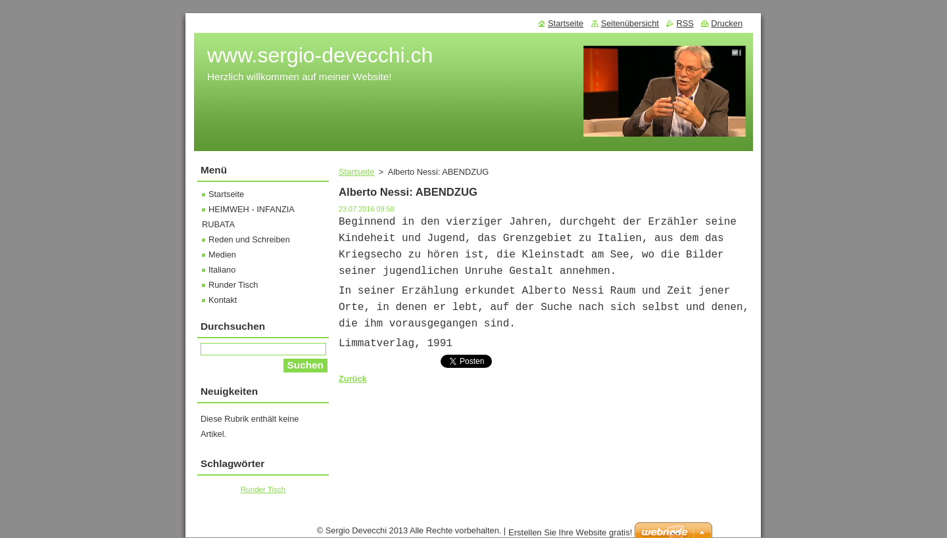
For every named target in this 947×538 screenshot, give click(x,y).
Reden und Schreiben (249, 239)
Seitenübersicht (630, 23)
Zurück (353, 379)
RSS (684, 23)
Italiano (221, 270)
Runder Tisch (233, 285)
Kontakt (222, 300)
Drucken (726, 23)
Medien (222, 254)
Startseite (356, 172)
